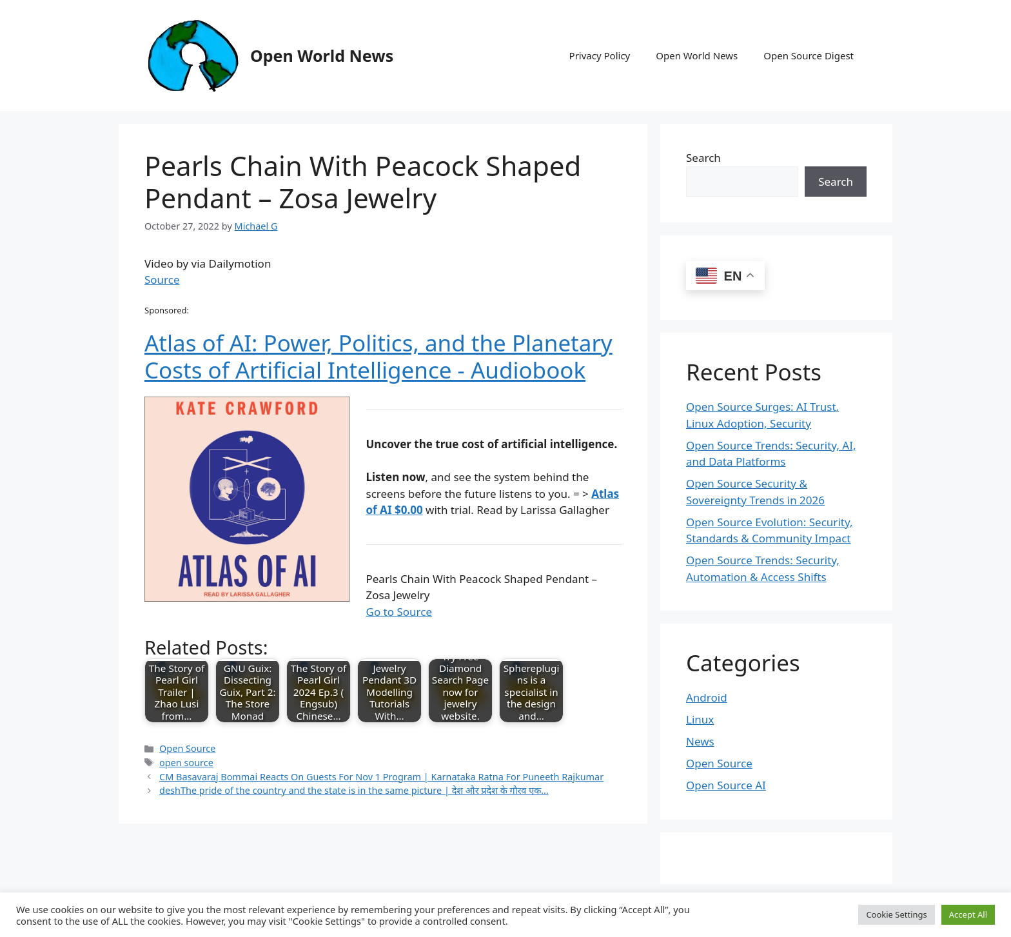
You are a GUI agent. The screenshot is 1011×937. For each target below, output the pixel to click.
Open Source (187, 748)
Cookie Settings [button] (896, 914)
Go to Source (399, 611)
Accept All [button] (968, 914)
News (700, 741)
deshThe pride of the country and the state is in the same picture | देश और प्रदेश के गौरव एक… (354, 790)
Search (703, 157)
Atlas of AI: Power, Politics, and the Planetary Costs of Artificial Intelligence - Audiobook (378, 356)
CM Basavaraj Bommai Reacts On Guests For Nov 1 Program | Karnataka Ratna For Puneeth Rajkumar (381, 777)
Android (706, 697)
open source (186, 762)
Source (162, 279)
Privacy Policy (600, 55)
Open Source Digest (808, 55)
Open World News (321, 55)
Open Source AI (726, 785)
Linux (700, 719)
